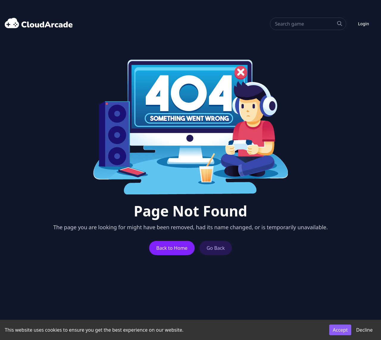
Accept (340, 330)
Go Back (216, 248)
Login (363, 23)
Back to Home (172, 248)
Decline (364, 330)
